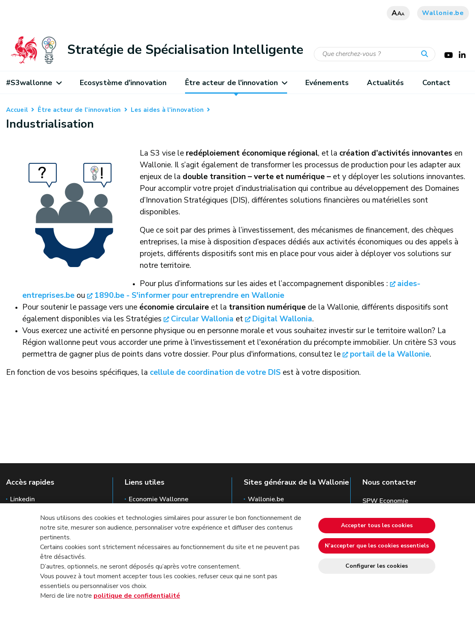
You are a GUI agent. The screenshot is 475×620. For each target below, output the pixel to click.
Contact (436, 83)
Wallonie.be (443, 13)
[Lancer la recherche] (426, 54)
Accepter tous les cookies (377, 525)
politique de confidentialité (137, 595)
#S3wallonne (34, 83)
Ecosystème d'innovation (123, 83)
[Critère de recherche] (374, 54)
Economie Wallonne (158, 499)
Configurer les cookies (376, 566)
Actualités (385, 83)
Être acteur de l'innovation (236, 83)
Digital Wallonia (282, 319)
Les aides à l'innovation (167, 110)
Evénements (327, 83)
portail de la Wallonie (390, 354)
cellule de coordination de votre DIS (215, 372)
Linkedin (22, 499)
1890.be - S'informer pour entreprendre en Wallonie (189, 295)
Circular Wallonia (202, 319)
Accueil (17, 110)
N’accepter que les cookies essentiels (377, 545)
